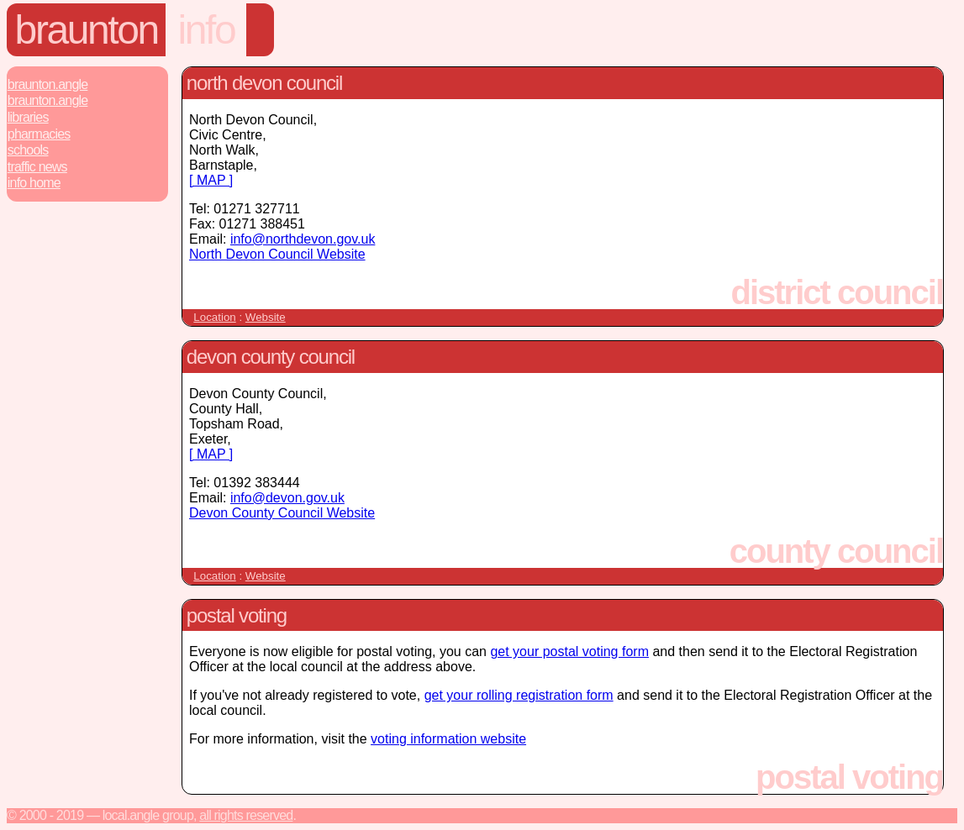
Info (206, 30)
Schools (28, 150)
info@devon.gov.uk (287, 498)
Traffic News (37, 167)
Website (265, 317)
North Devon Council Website (277, 254)
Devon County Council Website (282, 513)
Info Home (34, 183)
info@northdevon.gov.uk (303, 239)
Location (214, 317)
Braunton (86, 30)
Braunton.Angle (48, 84)
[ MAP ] (211, 180)
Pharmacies (39, 134)
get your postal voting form (569, 651)
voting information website (448, 739)
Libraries (28, 117)
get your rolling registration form (519, 695)
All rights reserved (245, 815)
